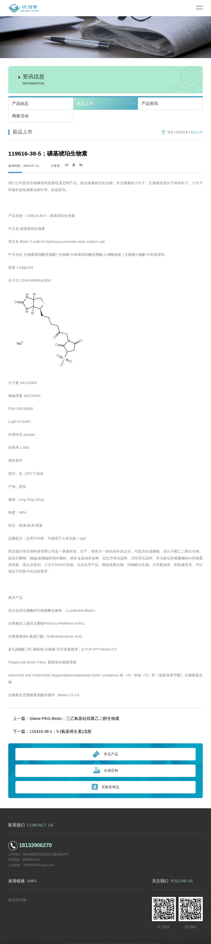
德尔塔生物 (15, 892)
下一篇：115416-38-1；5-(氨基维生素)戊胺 (47, 726)
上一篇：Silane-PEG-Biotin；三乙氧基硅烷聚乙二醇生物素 (58, 717)
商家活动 (20, 116)
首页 (170, 132)
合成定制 (105, 763)
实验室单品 (105, 779)
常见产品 (105, 746)
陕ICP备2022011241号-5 (143, 937)
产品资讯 (149, 103)
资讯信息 (182, 132)
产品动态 (20, 103)
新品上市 (85, 103)
